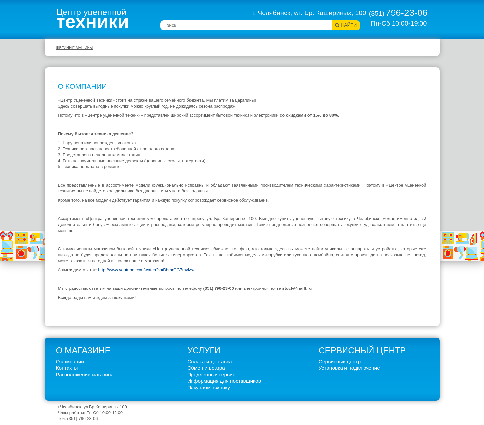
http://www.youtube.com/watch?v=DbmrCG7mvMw (146, 269)
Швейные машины (74, 48)
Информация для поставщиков (224, 381)
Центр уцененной (92, 18)
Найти (349, 25)
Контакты (67, 368)
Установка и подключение (349, 368)
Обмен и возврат (207, 368)
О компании (70, 361)
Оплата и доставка (209, 361)
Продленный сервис (211, 374)
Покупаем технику (208, 387)
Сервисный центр (340, 361)
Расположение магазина (85, 374)
